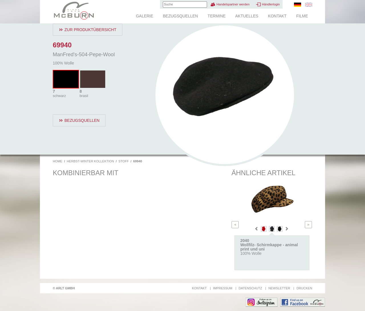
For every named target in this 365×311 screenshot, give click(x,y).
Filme (302, 16)
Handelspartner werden (233, 4)
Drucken (304, 288)
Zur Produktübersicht (90, 29)
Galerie (144, 16)
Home (57, 161)
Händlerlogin (271, 4)
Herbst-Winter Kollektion (90, 161)
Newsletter (279, 288)
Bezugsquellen (180, 16)
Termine (217, 16)
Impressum (222, 288)
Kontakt (277, 16)
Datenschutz (250, 288)
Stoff (123, 161)
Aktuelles (246, 16)
